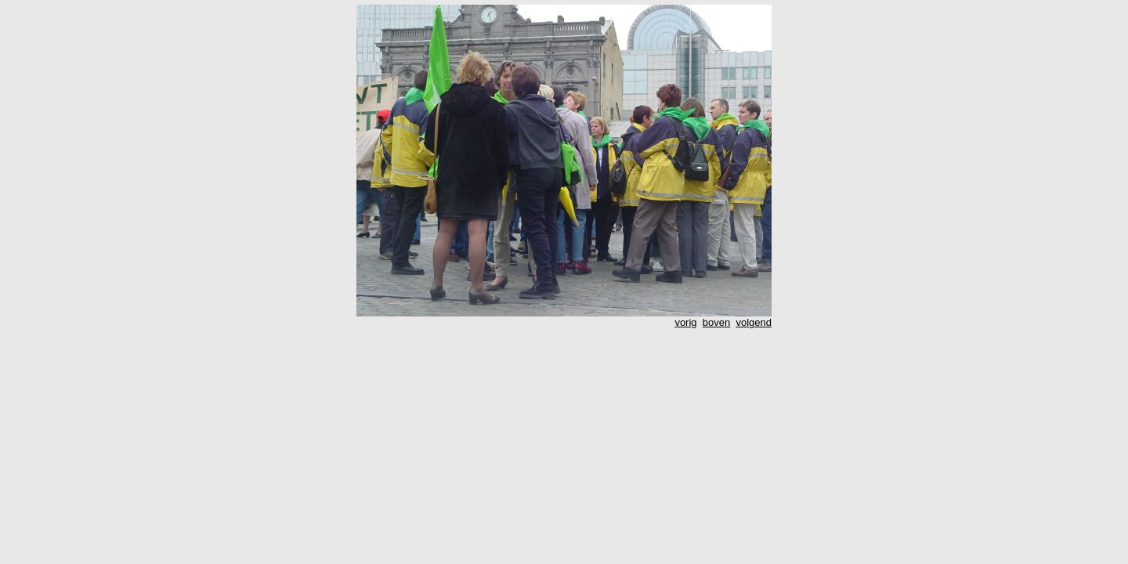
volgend (754, 322)
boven (716, 322)
